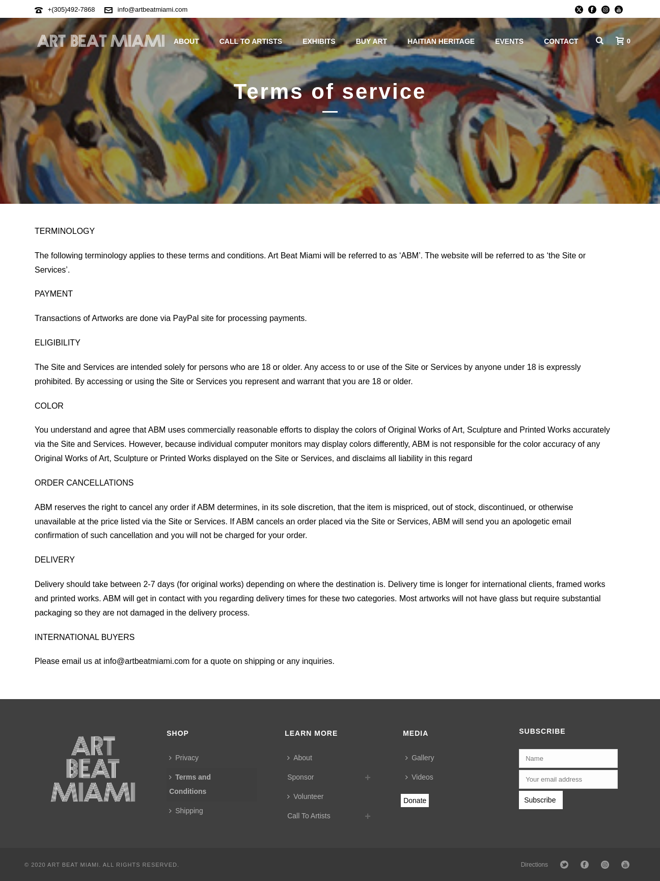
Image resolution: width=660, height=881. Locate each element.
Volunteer (305, 796)
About (186, 41)
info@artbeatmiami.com (152, 9)
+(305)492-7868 (71, 9)
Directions (534, 864)
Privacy (184, 758)
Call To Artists (250, 41)
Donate (414, 800)
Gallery (419, 758)
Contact (561, 41)
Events (509, 41)
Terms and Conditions (190, 784)
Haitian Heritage (441, 41)
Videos (419, 777)
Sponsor (300, 777)
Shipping (186, 811)
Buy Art (371, 41)
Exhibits (319, 41)
